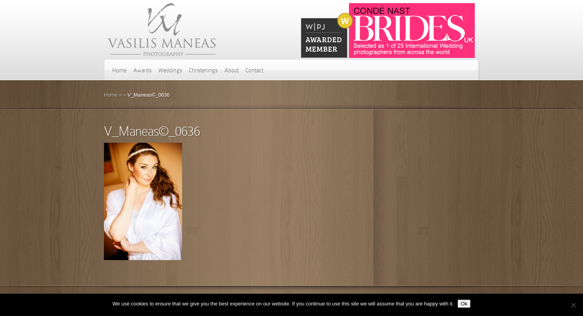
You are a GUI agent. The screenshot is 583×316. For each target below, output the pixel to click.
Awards (142, 70)
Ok (464, 304)
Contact (254, 70)
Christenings (203, 70)
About (231, 70)
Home (119, 70)
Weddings (170, 70)
